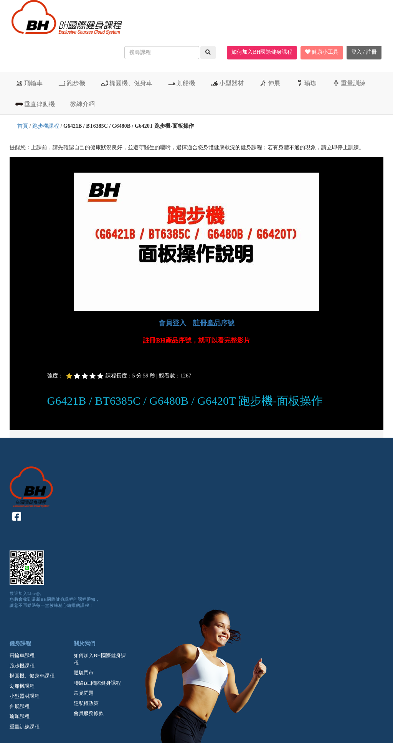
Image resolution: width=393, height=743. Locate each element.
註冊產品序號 (213, 323)
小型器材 (227, 83)
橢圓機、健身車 (126, 83)
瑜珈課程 (20, 716)
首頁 (22, 126)
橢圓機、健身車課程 (32, 676)
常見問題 (84, 693)
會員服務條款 (89, 713)
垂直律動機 (35, 104)
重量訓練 (348, 83)
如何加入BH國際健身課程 (261, 52)
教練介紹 (82, 103)
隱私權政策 (86, 703)
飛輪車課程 (22, 655)
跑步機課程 (45, 126)
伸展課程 (20, 706)
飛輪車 (29, 83)
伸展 (269, 83)
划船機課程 (22, 686)
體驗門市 (84, 672)
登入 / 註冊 (364, 52)
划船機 (181, 83)
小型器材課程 (25, 696)
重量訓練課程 (25, 727)
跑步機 (71, 83)
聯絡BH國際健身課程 (97, 683)
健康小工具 (322, 52)
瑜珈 (306, 83)
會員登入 (172, 323)
